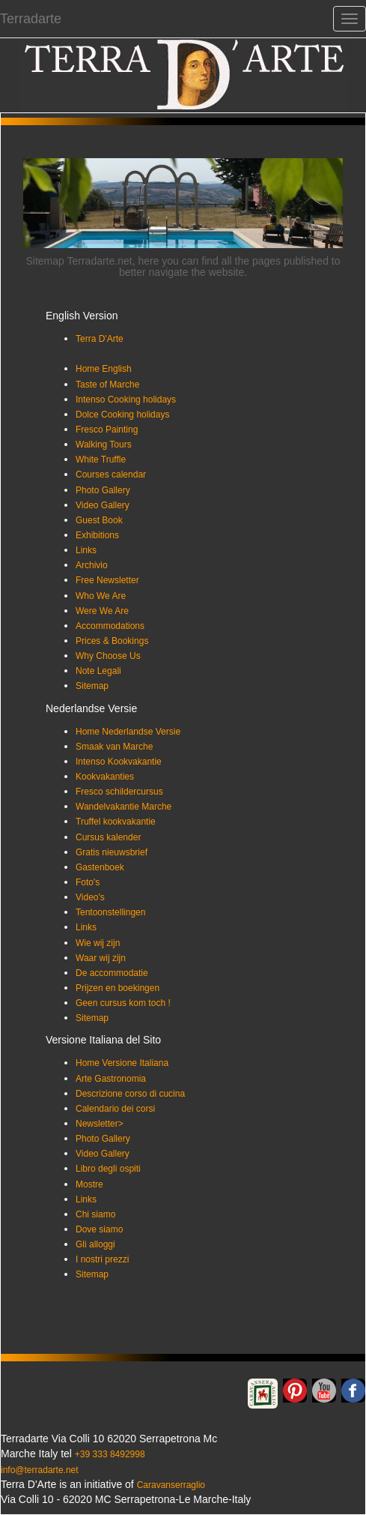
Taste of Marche (107, 384)
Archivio (92, 565)
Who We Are (101, 596)
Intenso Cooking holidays (126, 399)
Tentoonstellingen (110, 912)
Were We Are (102, 611)
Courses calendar (111, 474)
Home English (104, 369)
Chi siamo (95, 1214)
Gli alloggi (95, 1244)
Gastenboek (100, 867)
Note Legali (98, 671)
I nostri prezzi (102, 1259)
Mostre (89, 1184)
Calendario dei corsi (115, 1108)
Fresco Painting (107, 429)
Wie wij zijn (98, 943)
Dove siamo (99, 1229)
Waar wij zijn (101, 958)
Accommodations (110, 626)
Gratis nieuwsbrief (111, 852)
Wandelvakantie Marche (123, 806)
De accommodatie (112, 973)
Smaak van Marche (114, 746)
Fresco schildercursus (119, 791)
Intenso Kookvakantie (119, 761)
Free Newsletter (107, 580)
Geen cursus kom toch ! (123, 1003)
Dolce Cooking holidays (122, 414)
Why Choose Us (108, 656)
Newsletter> (99, 1123)
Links (86, 550)
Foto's (88, 882)
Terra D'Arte (99, 339)
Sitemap (92, 686)
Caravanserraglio (171, 1485)
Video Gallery (102, 505)
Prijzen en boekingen (117, 988)
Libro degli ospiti (108, 1168)
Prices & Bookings (112, 641)
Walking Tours (104, 444)
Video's (90, 897)
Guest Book (99, 520)
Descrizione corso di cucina (130, 1093)
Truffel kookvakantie (116, 821)
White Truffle (101, 459)
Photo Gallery (103, 490)
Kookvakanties (105, 776)
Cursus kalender (108, 837)
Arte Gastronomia (111, 1078)
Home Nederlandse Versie (128, 731)
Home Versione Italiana (122, 1063)
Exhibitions (97, 535)
